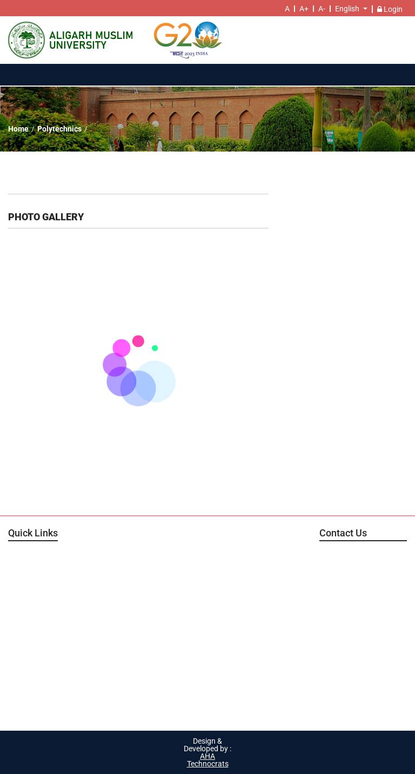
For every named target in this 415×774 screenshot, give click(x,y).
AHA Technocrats (208, 760)
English (347, 8)
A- (321, 8)
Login (390, 9)
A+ (304, 8)
